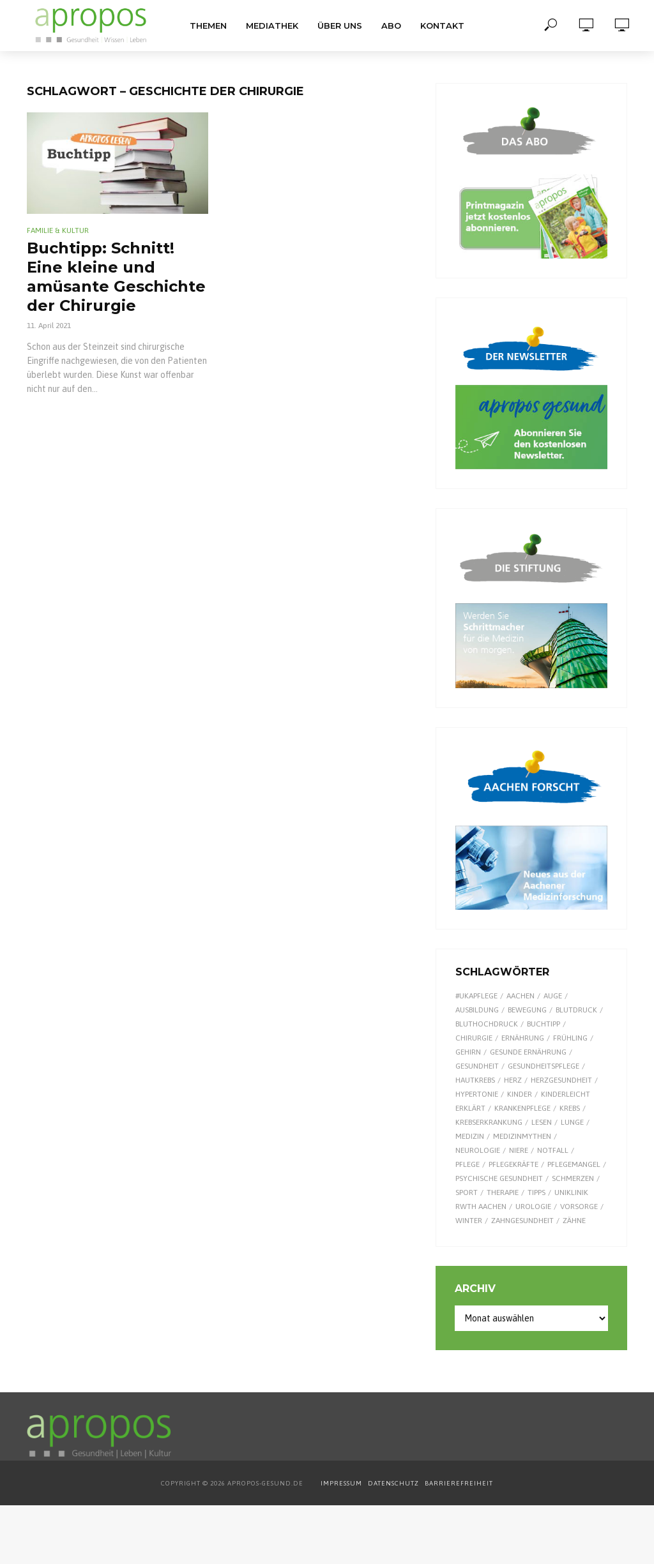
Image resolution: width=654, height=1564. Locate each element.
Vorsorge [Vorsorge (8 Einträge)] (579, 1206)
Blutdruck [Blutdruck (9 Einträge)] (576, 1009)
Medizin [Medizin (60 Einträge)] (469, 1136)
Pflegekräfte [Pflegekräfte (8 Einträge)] (513, 1164)
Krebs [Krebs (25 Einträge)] (569, 1108)
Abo (391, 25)
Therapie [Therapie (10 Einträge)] (503, 1192)
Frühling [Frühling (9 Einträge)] (570, 1038)
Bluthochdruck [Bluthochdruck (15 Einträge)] (486, 1023)
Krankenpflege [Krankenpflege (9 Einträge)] (522, 1108)
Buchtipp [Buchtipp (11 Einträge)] (543, 1023)
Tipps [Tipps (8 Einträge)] (536, 1192)
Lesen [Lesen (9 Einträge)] (541, 1122)
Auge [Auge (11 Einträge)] (553, 995)
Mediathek (272, 25)
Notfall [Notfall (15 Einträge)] (552, 1150)
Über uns (339, 25)
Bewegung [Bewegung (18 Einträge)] (527, 1009)
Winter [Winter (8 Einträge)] (468, 1220)
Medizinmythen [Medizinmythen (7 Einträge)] (522, 1136)
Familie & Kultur (58, 230)
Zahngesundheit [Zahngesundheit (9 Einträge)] (522, 1220)
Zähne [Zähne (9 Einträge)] (574, 1220)
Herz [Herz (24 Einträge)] (513, 1080)
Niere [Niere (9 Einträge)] (518, 1150)
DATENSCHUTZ (394, 1483)
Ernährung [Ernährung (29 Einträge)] (522, 1038)
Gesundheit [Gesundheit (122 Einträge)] (477, 1066)
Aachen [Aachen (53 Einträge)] (520, 995)
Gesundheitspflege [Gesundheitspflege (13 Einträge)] (543, 1066)
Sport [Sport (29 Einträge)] (466, 1192)
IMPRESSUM (341, 1483)
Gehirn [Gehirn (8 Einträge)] (468, 1052)
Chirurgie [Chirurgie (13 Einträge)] (473, 1038)
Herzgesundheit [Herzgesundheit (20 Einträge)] (561, 1080)
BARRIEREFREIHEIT (459, 1483)
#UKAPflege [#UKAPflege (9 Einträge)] (476, 995)
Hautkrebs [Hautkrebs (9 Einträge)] (475, 1080)
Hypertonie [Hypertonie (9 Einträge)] (476, 1094)
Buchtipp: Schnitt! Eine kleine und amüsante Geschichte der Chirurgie (116, 277)
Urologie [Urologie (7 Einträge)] (533, 1206)
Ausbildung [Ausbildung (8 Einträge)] (477, 1009)
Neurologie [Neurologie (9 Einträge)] (477, 1150)
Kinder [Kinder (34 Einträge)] (519, 1094)
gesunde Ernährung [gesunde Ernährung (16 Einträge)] (528, 1052)
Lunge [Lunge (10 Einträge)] (572, 1122)
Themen (208, 25)
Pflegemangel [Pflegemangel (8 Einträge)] (573, 1164)
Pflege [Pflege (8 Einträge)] (467, 1164)
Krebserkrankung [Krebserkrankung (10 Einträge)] (488, 1122)
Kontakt (442, 25)
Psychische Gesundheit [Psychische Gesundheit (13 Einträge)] (499, 1178)
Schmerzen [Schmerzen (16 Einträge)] (573, 1178)
